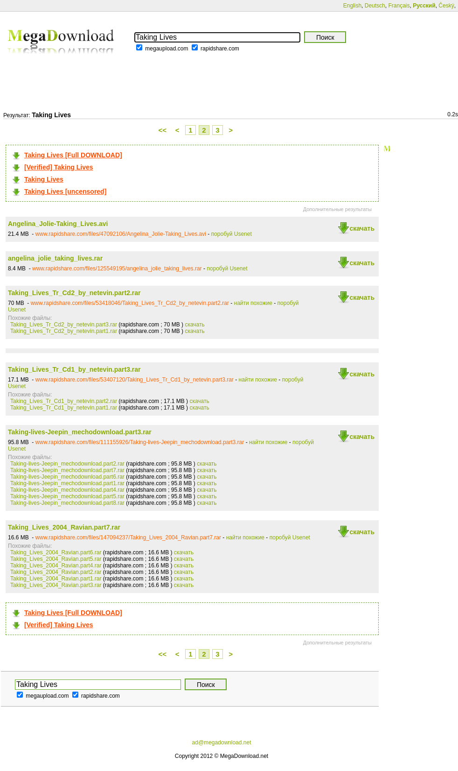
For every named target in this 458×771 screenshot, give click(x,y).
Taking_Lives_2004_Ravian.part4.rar (55, 565)
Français (398, 5)
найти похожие (253, 303)
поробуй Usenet (231, 234)
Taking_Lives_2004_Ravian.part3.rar (55, 585)
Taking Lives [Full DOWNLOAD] (73, 155)
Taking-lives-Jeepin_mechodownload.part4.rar (67, 490)
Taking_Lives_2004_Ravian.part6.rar (55, 552)
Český (446, 5)
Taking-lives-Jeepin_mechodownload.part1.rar (67, 483)
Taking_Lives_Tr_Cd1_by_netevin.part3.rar (74, 369)
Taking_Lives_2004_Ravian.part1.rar (55, 578)
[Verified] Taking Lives (58, 167)
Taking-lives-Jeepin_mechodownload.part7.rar (67, 470)
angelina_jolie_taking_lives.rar (55, 258)
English (352, 5)
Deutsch (375, 5)
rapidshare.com (220, 48)
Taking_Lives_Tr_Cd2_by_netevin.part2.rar (74, 293)
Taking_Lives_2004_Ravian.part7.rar (64, 527)
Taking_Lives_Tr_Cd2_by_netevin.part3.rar (63, 324)
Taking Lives (43, 179)
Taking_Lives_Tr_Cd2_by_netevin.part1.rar (63, 331)
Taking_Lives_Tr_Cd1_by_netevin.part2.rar (63, 401)
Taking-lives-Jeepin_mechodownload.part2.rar (67, 463)
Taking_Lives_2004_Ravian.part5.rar (55, 559)
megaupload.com (166, 48)
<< (163, 130)
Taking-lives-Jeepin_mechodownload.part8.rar (67, 503)
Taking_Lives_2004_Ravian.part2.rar (55, 572)
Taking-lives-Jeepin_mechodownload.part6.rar (67, 477)
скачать (362, 228)
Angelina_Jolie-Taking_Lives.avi (58, 223)
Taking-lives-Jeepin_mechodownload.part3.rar (80, 432)
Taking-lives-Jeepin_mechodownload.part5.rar (67, 496)
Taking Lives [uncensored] (65, 191)
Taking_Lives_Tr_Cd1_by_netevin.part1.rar (63, 407)
